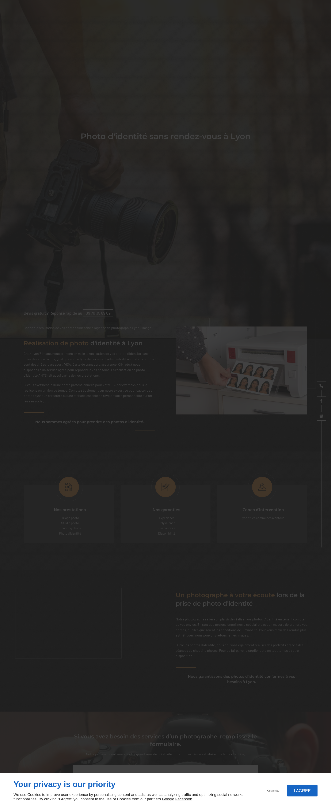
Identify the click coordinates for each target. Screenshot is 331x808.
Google (168, 799)
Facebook (183, 799)
